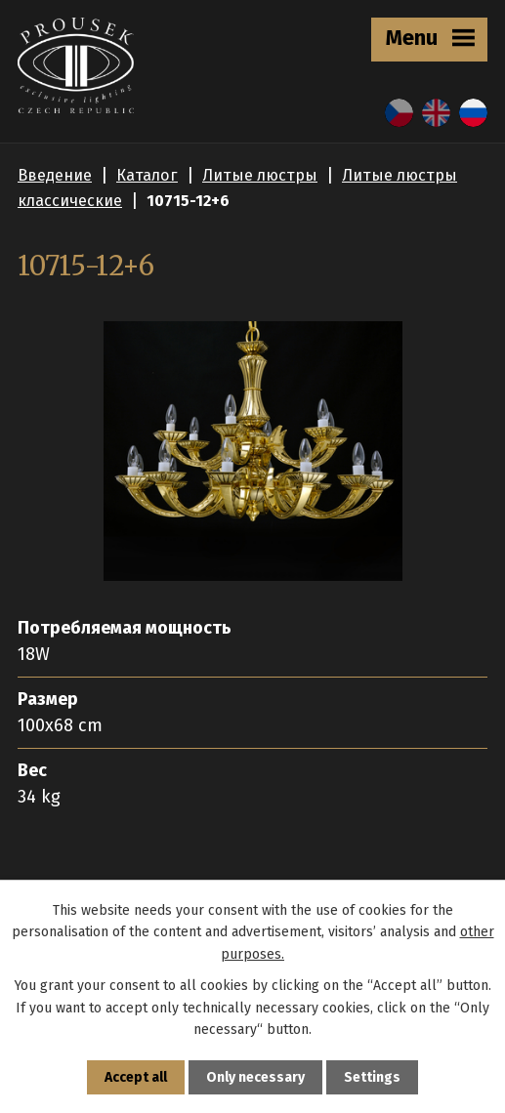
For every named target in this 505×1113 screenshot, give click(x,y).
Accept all (136, 1077)
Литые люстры (259, 175)
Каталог (147, 175)
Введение (55, 175)
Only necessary (255, 1077)
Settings (372, 1077)
